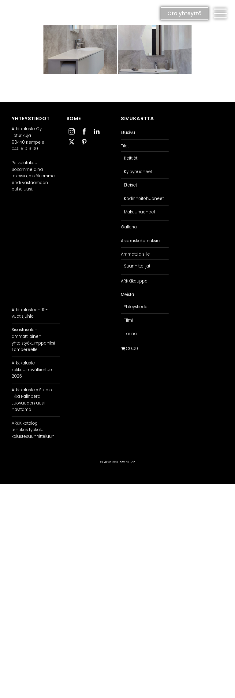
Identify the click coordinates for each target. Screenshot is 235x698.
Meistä (127, 294)
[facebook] (84, 131)
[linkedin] (96, 131)
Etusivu (128, 132)
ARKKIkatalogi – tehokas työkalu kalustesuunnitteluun (33, 429)
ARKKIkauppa (134, 281)
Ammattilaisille (135, 254)
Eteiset (130, 185)
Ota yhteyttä (184, 13)
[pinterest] (84, 141)
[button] (220, 13)
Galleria (129, 227)
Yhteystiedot (136, 307)
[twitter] (71, 141)
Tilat (125, 146)
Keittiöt (130, 158)
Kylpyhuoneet (138, 172)
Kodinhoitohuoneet (144, 198)
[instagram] (71, 131)
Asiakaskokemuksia (140, 241)
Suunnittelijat (137, 266)
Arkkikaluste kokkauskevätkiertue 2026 (32, 369)
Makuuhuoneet (139, 212)
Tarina (130, 334)
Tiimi (128, 320)
